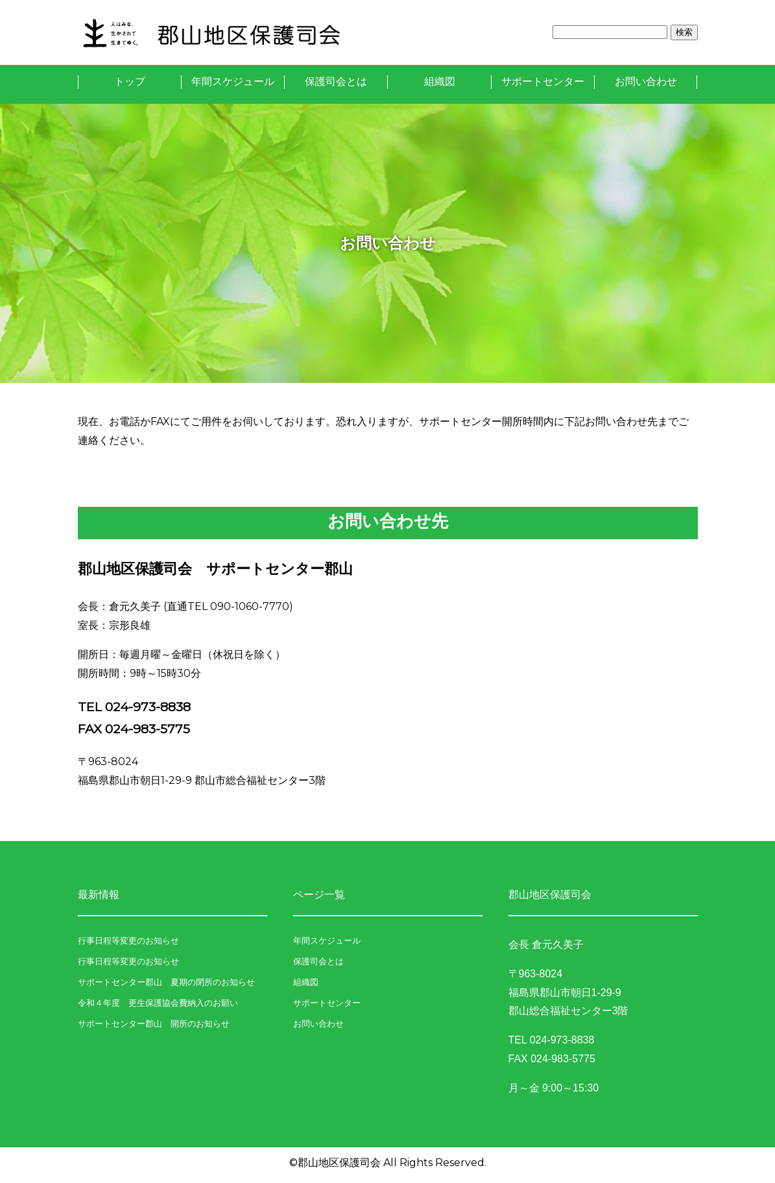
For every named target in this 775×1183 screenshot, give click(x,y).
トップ (129, 81)
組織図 (439, 81)
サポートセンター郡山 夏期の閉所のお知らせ (166, 982)
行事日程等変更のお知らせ (128, 940)
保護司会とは (336, 81)
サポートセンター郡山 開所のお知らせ (154, 1024)
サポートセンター (542, 81)
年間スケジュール (232, 81)
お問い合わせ (646, 81)
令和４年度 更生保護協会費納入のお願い (158, 1003)
